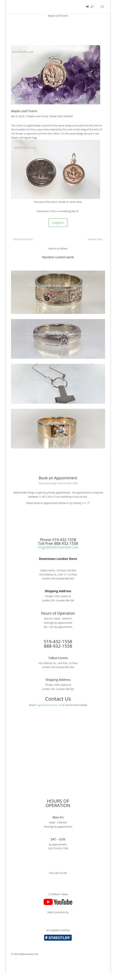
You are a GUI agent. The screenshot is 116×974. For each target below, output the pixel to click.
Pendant (68, 116)
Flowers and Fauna (37, 116)
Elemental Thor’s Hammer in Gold (58, 378)
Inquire (58, 222)
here (86, 503)
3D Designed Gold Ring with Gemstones (58, 334)
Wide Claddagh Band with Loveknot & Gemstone (58, 287)
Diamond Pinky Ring (58, 423)
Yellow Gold (55, 116)
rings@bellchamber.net (58, 547)
